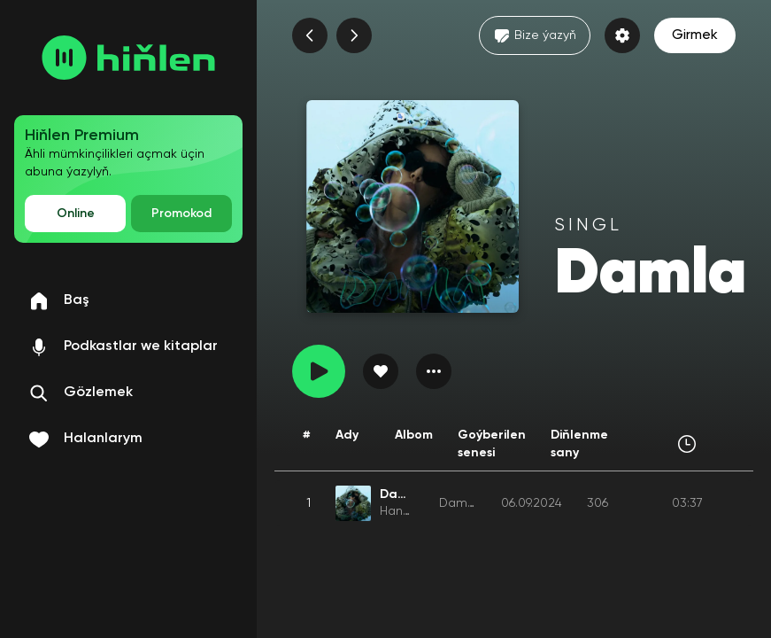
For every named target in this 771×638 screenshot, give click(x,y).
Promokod (181, 213)
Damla (458, 503)
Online (76, 213)
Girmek (695, 35)
